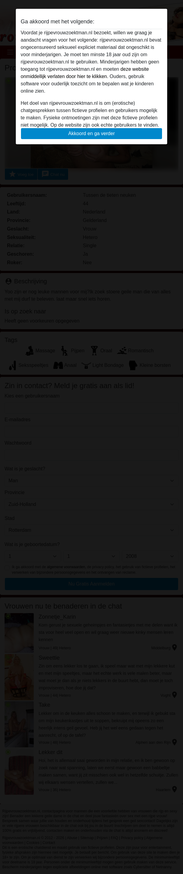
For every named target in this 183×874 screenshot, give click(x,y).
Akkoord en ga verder (91, 133)
